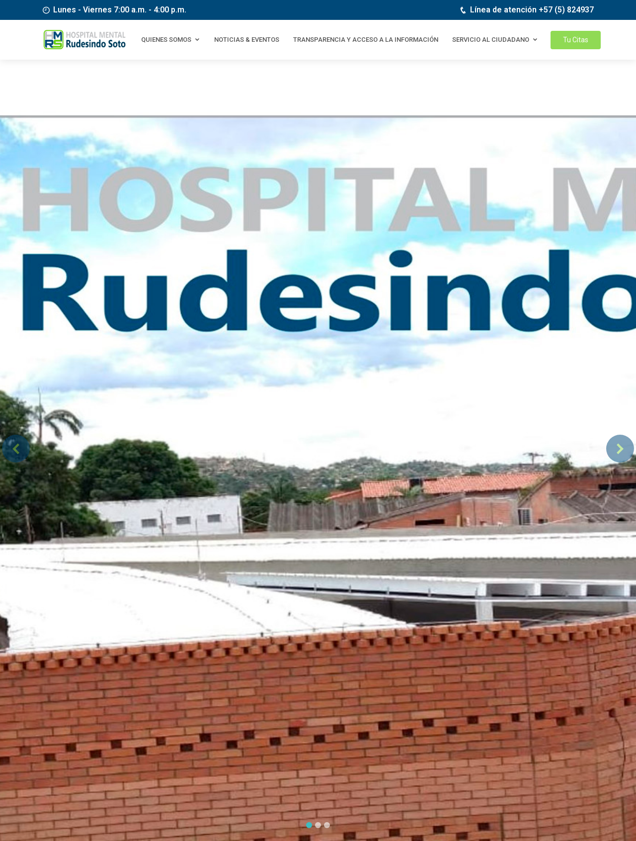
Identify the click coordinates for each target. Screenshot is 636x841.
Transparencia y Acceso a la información (365, 39)
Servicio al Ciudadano (490, 39)
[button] (16, 448)
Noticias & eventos (246, 39)
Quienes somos (166, 39)
